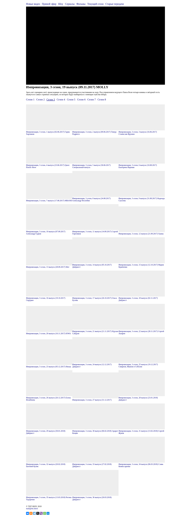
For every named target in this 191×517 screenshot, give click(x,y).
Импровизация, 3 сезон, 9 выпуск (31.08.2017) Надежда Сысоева (142, 198)
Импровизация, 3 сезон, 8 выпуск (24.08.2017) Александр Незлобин (95, 198)
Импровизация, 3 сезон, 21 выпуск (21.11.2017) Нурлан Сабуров (95, 331)
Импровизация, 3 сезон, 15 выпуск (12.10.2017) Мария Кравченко (142, 265)
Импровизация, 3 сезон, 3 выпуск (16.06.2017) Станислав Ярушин (142, 132)
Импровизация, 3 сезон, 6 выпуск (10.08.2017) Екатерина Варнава (142, 165)
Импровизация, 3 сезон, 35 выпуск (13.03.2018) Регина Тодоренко (49, 497)
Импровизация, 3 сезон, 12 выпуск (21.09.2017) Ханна (142, 232)
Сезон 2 (40, 99)
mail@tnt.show (32, 508)
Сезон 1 (30, 99)
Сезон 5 (71, 99)
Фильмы (81, 3)
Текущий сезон (95, 3)
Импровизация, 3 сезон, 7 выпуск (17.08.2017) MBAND (49, 199)
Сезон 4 (61, 99)
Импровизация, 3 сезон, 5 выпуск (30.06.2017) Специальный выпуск (95, 165)
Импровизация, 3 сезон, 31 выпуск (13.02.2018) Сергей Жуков (142, 431)
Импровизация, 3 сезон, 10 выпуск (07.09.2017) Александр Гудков (49, 231)
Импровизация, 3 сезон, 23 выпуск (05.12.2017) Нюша (49, 365)
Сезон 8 (102, 99)
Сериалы (70, 3)
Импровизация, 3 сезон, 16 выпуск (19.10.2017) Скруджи (49, 298)
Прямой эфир (49, 3)
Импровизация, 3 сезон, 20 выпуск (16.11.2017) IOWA (49, 332)
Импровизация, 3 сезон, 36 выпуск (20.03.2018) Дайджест (95, 497)
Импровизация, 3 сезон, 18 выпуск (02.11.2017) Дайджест (142, 298)
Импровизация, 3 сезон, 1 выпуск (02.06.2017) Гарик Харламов (49, 132)
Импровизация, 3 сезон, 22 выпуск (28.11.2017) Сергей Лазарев (142, 331)
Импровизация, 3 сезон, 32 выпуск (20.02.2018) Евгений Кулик (49, 464)
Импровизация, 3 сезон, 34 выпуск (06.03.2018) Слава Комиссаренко (142, 464)
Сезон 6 (81, 99)
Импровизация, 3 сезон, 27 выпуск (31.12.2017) (95, 399)
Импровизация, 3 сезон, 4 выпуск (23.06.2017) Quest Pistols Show (49, 165)
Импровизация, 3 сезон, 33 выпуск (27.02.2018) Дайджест (95, 464)
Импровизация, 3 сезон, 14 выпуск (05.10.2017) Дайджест (95, 265)
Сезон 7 (91, 99)
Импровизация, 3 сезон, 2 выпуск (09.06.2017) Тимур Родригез (95, 132)
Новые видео (33, 3)
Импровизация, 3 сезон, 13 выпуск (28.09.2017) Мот (49, 266)
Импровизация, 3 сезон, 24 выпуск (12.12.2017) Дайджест (95, 364)
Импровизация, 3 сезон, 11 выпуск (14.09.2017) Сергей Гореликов (95, 231)
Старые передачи (114, 3)
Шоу (60, 3)
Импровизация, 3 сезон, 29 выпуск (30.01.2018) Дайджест (49, 431)
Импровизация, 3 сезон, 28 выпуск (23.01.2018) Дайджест (142, 397)
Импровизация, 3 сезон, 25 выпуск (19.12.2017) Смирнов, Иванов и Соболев (142, 364)
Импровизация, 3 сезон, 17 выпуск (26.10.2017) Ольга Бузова (95, 298)
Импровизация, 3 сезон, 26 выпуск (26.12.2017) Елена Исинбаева (49, 397)
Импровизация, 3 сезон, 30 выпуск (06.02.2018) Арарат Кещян (95, 431)
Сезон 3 (51, 99)
